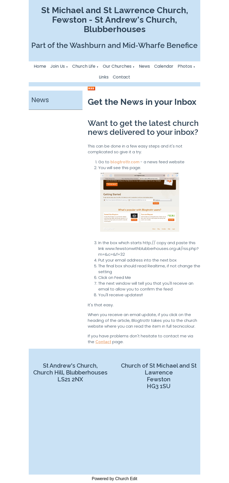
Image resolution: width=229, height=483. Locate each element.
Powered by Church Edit (114, 478)
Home (40, 66)
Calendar (163, 66)
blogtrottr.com (124, 162)
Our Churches (117, 66)
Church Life (83, 66)
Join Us (57, 66)
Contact (121, 77)
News (144, 66)
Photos (185, 66)
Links (104, 77)
